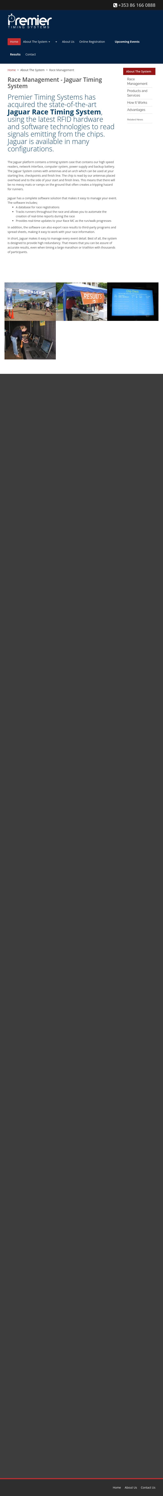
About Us (68, 42)
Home (14, 42)
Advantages (136, 110)
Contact (30, 54)
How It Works (137, 103)
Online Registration (92, 42)
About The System (36, 42)
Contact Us (148, 1487)
